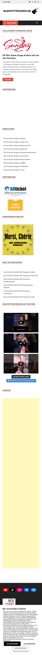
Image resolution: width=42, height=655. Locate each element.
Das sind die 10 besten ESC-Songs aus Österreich (21, 275)
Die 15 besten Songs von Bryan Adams (17, 159)
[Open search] (36, 23)
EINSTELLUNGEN (21, 648)
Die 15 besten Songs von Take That (16, 142)
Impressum (25, 651)
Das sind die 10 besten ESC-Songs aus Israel (19, 297)
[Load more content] (21, 376)
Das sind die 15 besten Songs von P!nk (17, 145)
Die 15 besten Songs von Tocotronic (16, 156)
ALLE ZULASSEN (12, 644)
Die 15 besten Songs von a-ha (14, 170)
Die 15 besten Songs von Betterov (15, 149)
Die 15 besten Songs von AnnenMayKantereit (20, 152)
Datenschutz (17, 651)
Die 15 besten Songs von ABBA (15, 163)
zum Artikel (7, 79)
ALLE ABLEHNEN (29, 644)
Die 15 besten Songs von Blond (14, 138)
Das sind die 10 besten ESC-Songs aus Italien (19, 272)
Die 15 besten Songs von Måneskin (16, 166)
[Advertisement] (21, 483)
